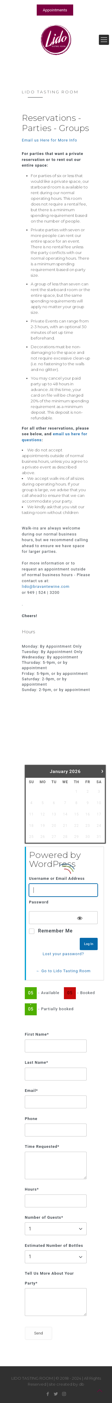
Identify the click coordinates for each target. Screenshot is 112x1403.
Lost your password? (63, 954)
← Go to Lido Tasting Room (63, 971)
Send (38, 1333)
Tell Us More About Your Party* (49, 1278)
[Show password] (80, 917)
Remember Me (55, 931)
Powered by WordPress (55, 859)
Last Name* (36, 1062)
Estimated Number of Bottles (54, 1245)
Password (38, 902)
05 (30, 992)
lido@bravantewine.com (46, 586)
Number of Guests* (44, 1217)
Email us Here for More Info (49, 140)
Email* (31, 1090)
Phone (31, 1118)
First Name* (37, 1034)
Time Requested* (42, 1146)
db (81, 1384)
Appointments (55, 10)
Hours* (32, 1189)
